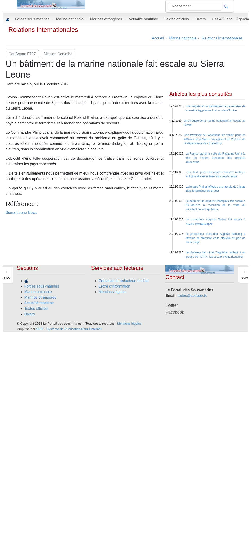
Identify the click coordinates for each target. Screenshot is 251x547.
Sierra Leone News (21, 212)
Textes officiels (36, 309)
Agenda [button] (242, 19)
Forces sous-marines (41, 286)
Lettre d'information (114, 286)
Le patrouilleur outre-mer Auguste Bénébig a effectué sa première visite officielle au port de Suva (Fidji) (215, 238)
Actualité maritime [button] (143, 19)
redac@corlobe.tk (192, 296)
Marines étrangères (40, 297)
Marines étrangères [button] (106, 19)
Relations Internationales (43, 29)
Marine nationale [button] (69, 19)
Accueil (158, 38)
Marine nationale (38, 292)
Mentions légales (112, 292)
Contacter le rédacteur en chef (123, 281)
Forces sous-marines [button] (32, 19)
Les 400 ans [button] (222, 19)
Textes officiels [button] (177, 19)
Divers (29, 314)
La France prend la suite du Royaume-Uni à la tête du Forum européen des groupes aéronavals (215, 158)
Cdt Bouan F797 (22, 54)
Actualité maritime (39, 303)
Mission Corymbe (58, 54)
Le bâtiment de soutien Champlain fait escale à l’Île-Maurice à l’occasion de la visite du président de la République (215, 205)
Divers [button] (200, 19)
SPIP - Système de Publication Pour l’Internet (68, 329)
